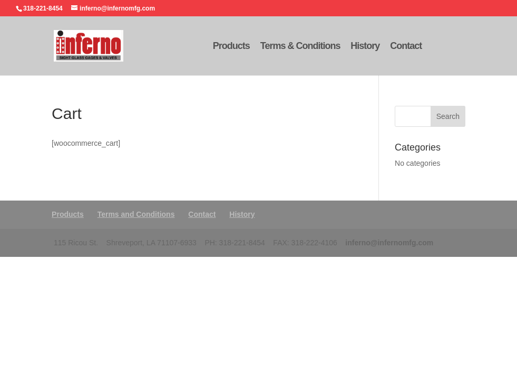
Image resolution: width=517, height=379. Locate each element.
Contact (406, 46)
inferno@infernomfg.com (389, 242)
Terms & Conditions (300, 46)
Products (231, 46)
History (364, 46)
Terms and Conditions (136, 214)
